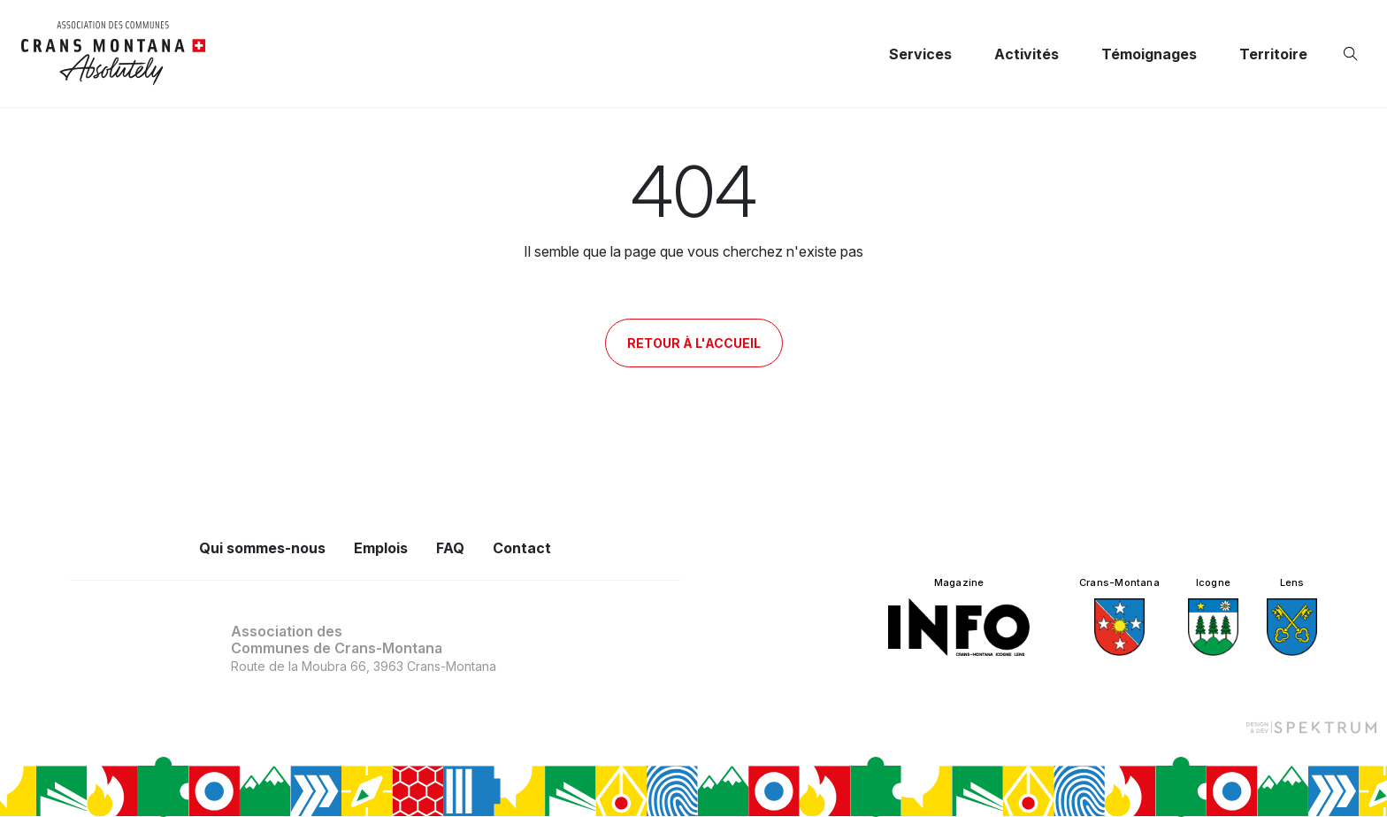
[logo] (113, 53)
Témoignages (1149, 54)
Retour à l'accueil (694, 343)
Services (920, 54)
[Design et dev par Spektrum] (1310, 726)
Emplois (381, 548)
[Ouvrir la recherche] (1354, 54)
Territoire (1273, 54)
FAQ (450, 548)
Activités (1026, 54)
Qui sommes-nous (262, 548)
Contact (522, 548)
